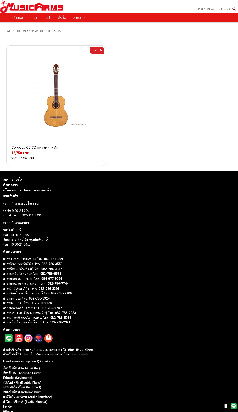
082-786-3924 (39, 268)
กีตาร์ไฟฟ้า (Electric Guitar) (21, 338)
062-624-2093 (54, 228)
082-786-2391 (60, 292)
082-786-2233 (65, 282)
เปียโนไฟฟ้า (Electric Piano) (22, 352)
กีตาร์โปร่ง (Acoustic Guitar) (22, 342)
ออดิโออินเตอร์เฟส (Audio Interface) (27, 366)
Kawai (7, 390)
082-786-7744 (58, 253)
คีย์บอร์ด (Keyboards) (17, 347)
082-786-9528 (41, 273)
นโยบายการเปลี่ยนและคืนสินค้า (27, 160)
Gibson (8, 381)
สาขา (33, 17)
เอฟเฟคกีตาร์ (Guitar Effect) (22, 357)
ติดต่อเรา (10, 154)
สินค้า (48, 17)
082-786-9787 (51, 277)
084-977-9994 (51, 248)
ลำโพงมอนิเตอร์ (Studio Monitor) (25, 371)
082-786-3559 (52, 233)
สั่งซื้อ (62, 17)
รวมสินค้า (10, 165)
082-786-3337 (51, 238)
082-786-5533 (50, 243)
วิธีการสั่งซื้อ (12, 149)
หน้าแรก (17, 17)
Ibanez (8, 385)
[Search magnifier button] (234, 9)
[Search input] (214, 9)
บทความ (79, 17)
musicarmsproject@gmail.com (33, 331)
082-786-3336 (49, 258)
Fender (8, 376)
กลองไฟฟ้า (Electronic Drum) (22, 361)
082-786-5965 (60, 287)
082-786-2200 (61, 263)
